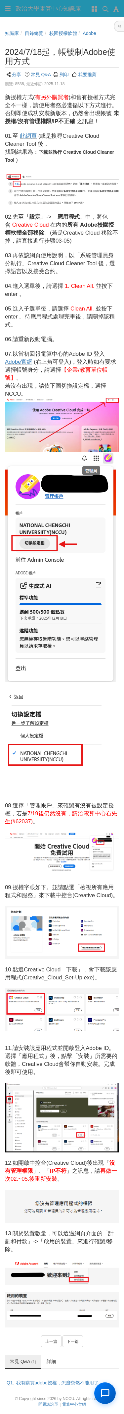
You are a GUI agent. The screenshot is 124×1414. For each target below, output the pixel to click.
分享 (16, 74)
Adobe (89, 33)
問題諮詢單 (48, 1404)
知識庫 (12, 33)
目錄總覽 (34, 33)
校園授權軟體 (63, 33)
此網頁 (28, 136)
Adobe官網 (18, 362)
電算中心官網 (74, 1404)
